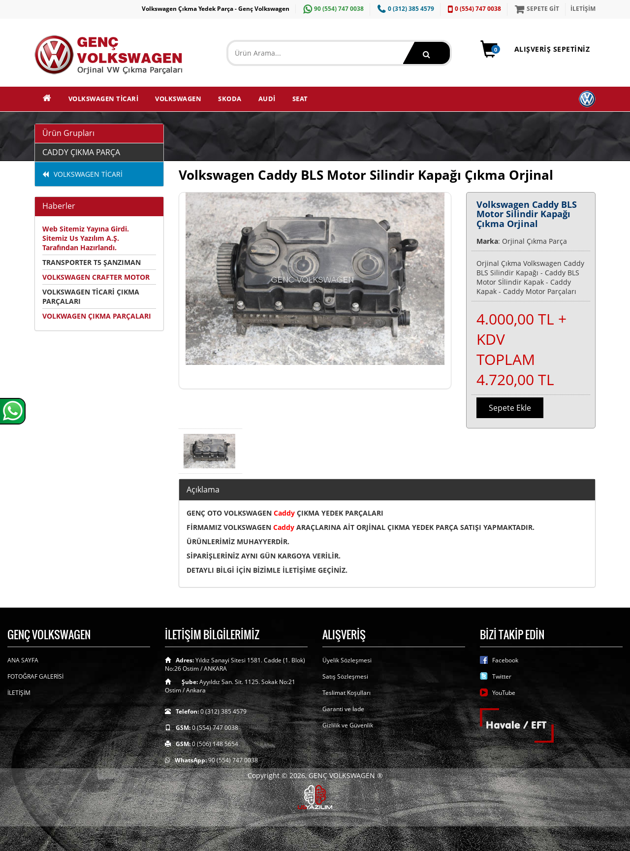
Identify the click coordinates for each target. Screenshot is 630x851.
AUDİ (267, 98)
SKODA (230, 98)
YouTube (503, 692)
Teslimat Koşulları (346, 692)
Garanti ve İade (343, 709)
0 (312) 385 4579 (404, 8)
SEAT (300, 98)
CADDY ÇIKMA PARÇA (81, 152)
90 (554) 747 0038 (332, 8)
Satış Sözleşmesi (345, 676)
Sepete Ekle (510, 407)
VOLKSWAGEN (178, 98)
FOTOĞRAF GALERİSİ (35, 676)
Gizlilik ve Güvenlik (347, 725)
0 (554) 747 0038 (473, 8)
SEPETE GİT (535, 8)
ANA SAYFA (22, 660)
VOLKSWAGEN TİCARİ (103, 98)
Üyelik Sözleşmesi (347, 660)
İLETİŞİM (583, 8)
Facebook (505, 660)
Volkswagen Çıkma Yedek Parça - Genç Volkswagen (215, 8)
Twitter (501, 676)
